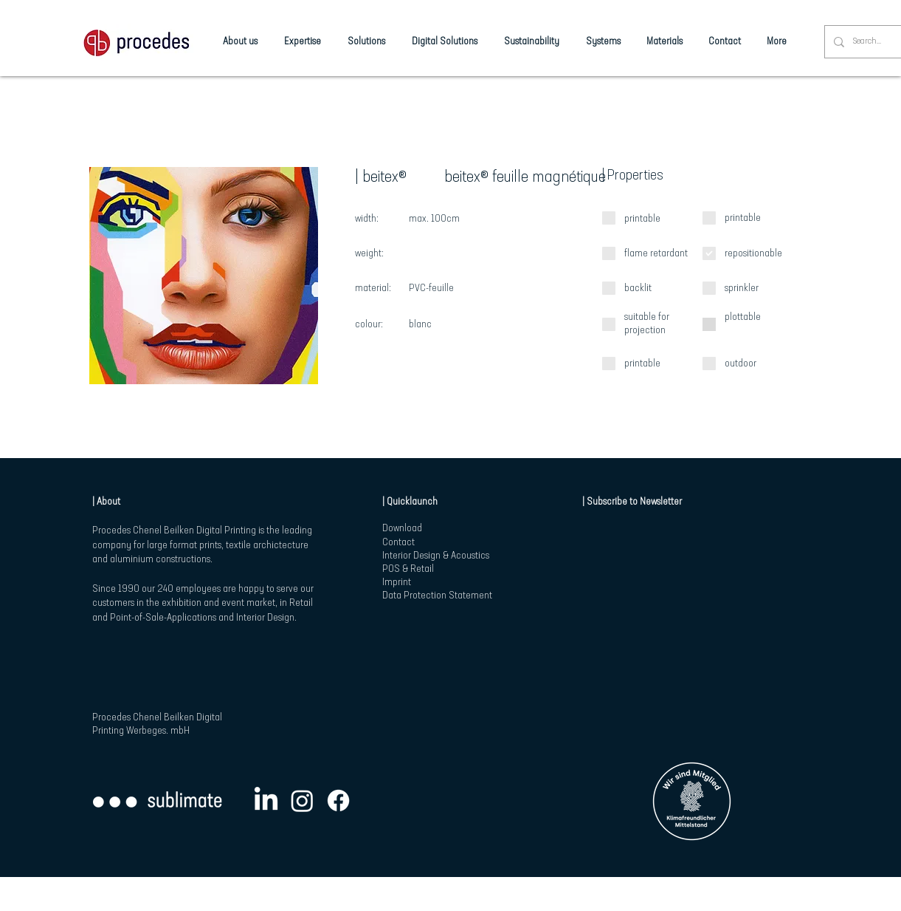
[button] (203, 275)
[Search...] (868, 42)
